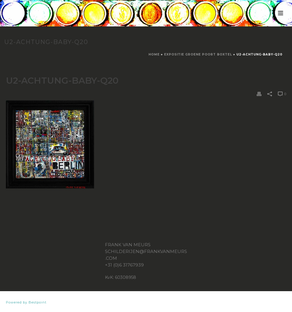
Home (154, 54)
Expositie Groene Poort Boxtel (198, 54)
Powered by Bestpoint (26, 302)
